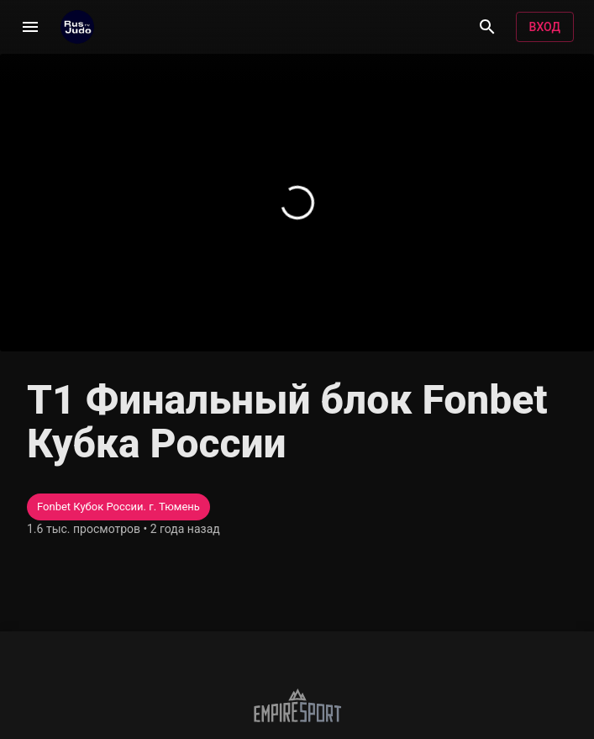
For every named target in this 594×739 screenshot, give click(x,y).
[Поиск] (487, 27)
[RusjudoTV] (77, 26)
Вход (545, 27)
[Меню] (30, 27)
